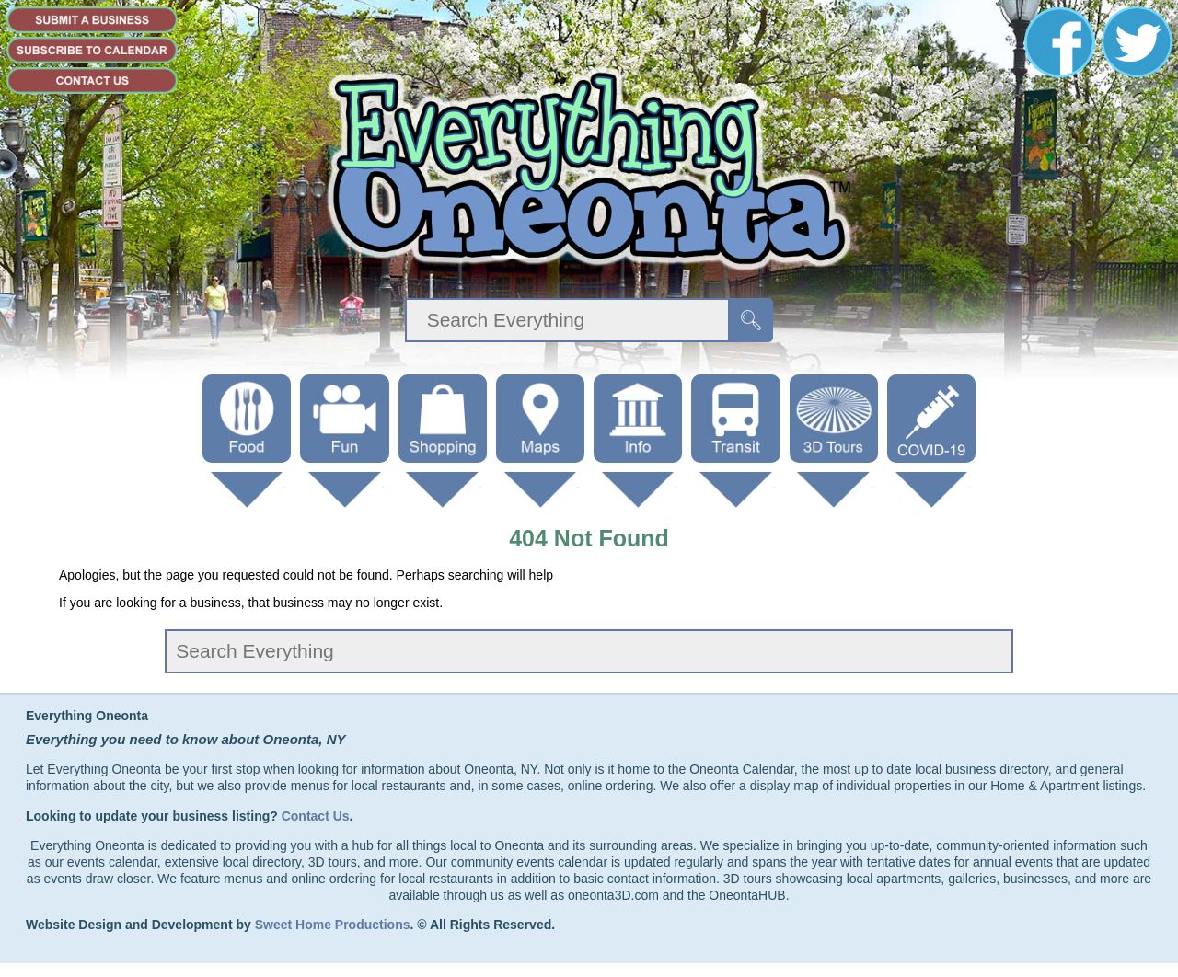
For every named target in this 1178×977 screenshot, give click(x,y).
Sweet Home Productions (332, 924)
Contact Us (316, 816)
